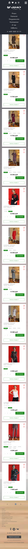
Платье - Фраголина (8, 129)
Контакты (14, 22)
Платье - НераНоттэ (8, 285)
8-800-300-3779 (14, 31)
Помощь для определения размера (9, 521)
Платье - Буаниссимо (9, 246)
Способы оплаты (5, 512)
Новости (14, 28)
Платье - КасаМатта (8, 90)
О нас (14, 25)
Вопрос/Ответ (5, 523)
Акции (14, 13)
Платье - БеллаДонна (9, 324)
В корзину (20, 60)
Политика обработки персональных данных (14, 542)
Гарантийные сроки (6, 515)
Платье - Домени (7, 168)
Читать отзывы (14, 65)
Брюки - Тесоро (7, 442)
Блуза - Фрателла (8, 364)
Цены (3, 524)
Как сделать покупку (6, 513)
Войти (18, 2)
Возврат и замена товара (7, 518)
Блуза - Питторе (7, 483)
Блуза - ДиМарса (8, 207)
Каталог (14, 16)
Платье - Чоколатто (8, 51)
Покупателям (14, 19)
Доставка (4, 526)
